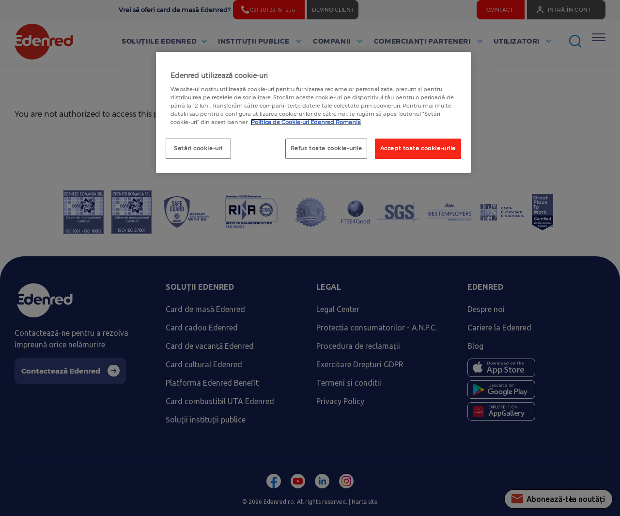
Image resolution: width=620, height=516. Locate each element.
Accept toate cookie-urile (418, 148)
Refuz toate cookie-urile (326, 148)
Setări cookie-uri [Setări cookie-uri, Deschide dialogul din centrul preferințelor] (198, 148)
